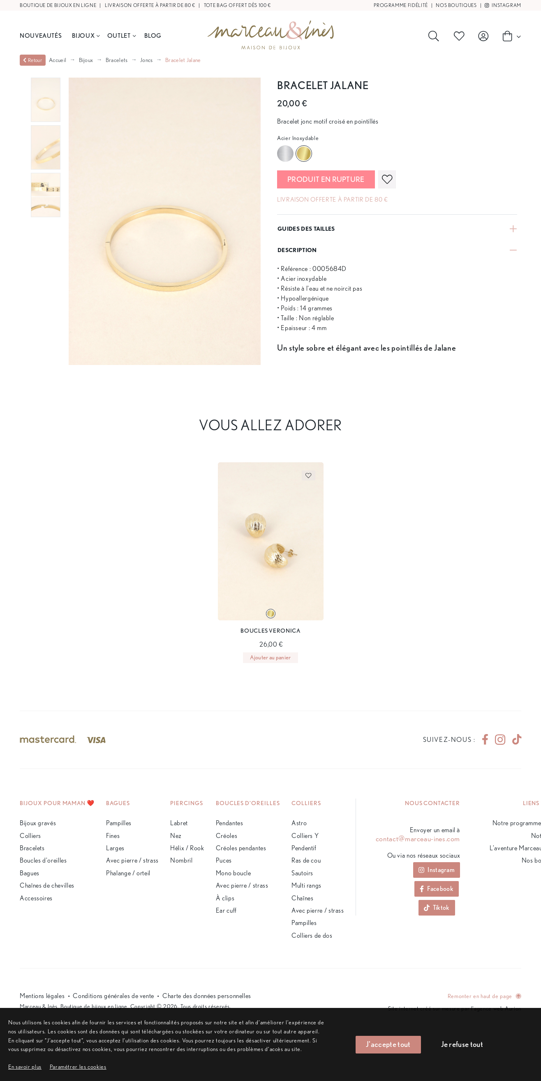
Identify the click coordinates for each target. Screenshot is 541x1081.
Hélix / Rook (187, 848)
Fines (113, 836)
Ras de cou (306, 860)
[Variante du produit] (270, 613)
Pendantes (229, 823)
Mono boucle (233, 873)
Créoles (226, 836)
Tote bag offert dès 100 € (237, 5)
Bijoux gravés (38, 823)
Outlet (121, 35)
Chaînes (302, 898)
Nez (176, 836)
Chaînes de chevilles (47, 885)
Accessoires (36, 898)
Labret (179, 823)
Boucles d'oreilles (43, 860)
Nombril (181, 860)
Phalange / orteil (128, 873)
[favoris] (387, 179)
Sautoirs (302, 873)
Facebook (436, 889)
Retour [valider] (32, 60)
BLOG (153, 35)
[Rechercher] (435, 36)
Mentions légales (42, 996)
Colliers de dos (312, 935)
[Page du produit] (271, 541)
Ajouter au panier (270, 657)
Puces (224, 860)
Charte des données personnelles (206, 996)
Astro (299, 823)
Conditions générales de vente (113, 996)
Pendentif (304, 848)
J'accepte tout (388, 1044)
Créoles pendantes (241, 848)
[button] (78, 1066)
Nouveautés (41, 35)
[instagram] (500, 739)
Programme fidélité (401, 5)
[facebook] (485, 740)
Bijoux (85, 35)
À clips (225, 898)
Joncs (146, 60)
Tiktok (437, 907)
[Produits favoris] (461, 36)
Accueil (57, 60)
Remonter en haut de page (484, 995)
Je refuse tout (462, 1044)
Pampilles (119, 823)
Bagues (29, 873)
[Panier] (509, 35)
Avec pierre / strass (132, 860)
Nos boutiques (456, 5)
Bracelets (117, 60)
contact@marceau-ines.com (418, 838)
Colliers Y (305, 836)
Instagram (503, 5)
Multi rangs (306, 885)
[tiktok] (513, 740)
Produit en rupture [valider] (326, 179)
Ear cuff (226, 910)
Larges (115, 848)
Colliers (30, 836)
